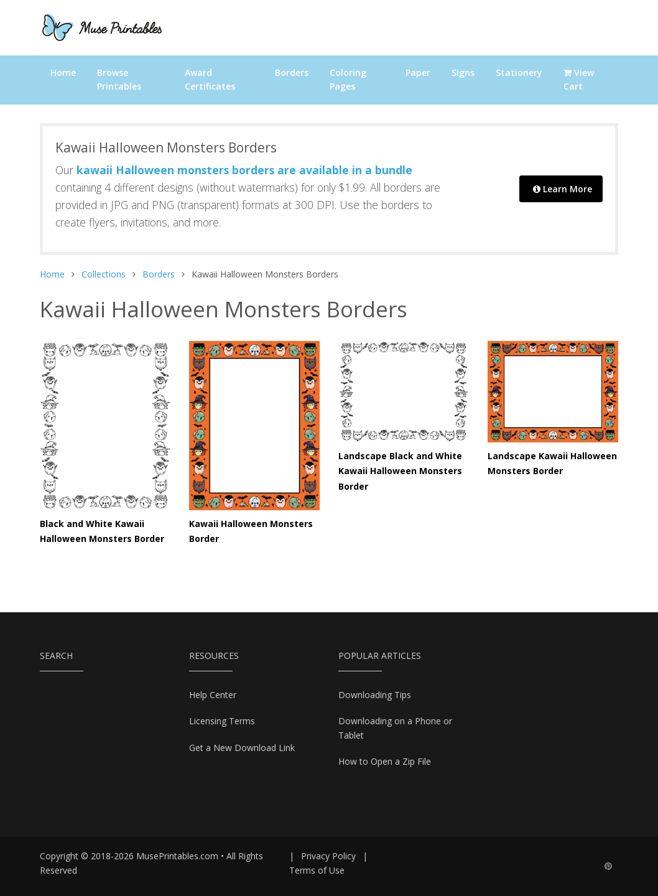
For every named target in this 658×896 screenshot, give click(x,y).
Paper (417, 72)
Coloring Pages (348, 79)
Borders (291, 72)
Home (63, 72)
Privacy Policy (328, 856)
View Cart (578, 79)
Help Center (212, 695)
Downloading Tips (374, 695)
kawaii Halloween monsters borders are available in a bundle (244, 169)
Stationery (519, 72)
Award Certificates (210, 79)
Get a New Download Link (242, 748)
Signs (463, 72)
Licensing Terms (222, 721)
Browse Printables (119, 79)
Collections (103, 274)
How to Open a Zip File (384, 761)
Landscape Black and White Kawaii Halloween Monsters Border (400, 471)
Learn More (562, 189)
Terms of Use (317, 870)
